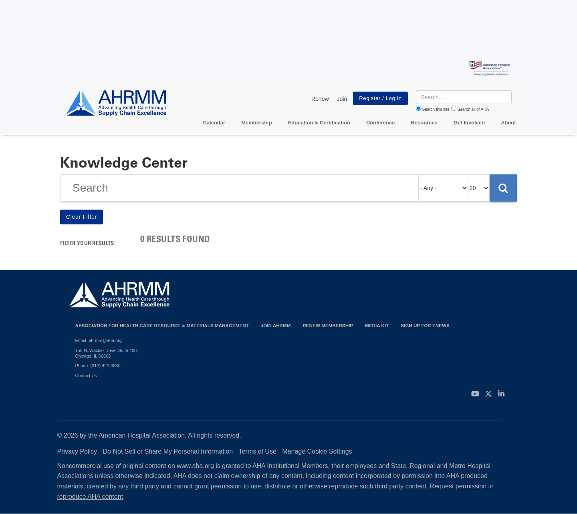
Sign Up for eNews (425, 325)
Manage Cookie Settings (317, 451)
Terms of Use (257, 451)
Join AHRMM (276, 325)
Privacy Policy (77, 451)
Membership (256, 123)
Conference (380, 123)
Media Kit (377, 325)
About (508, 123)
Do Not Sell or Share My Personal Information (168, 451)
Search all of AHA (473, 109)
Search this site (436, 109)
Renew (320, 99)
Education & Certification (319, 123)
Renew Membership (328, 325)
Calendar (214, 123)
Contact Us (86, 375)
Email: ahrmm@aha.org (98, 340)
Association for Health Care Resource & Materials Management (162, 325)
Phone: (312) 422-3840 (98, 365)
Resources (424, 123)
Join (342, 99)
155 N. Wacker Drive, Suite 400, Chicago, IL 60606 (106, 353)
